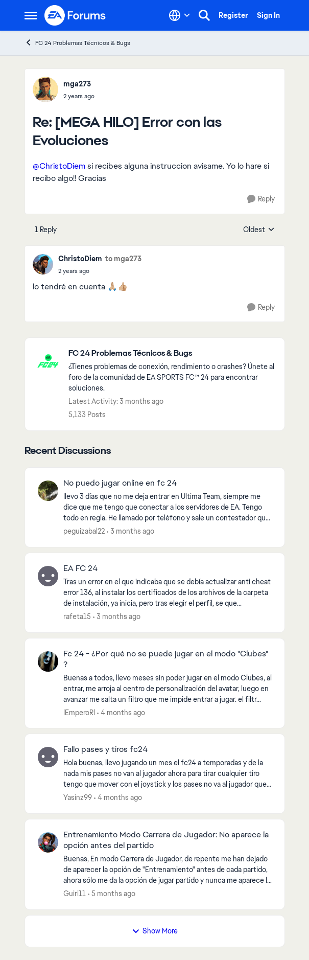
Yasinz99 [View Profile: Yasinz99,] (77, 797)
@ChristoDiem (59, 166)
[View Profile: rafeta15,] (48, 576)
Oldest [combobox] (259, 230)
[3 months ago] (130, 531)
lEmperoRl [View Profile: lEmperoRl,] (79, 712)
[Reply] (261, 199)
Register (233, 15)
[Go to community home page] (75, 15)
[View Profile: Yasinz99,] (48, 757)
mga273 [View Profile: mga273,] (77, 83)
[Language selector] (179, 15)
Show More (155, 930)
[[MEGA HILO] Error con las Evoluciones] (78, 96)
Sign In (268, 15)
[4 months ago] (121, 712)
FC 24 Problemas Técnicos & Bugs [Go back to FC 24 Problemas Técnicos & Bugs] (77, 42)
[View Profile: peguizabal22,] (48, 491)
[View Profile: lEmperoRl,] (48, 661)
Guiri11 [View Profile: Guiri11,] (74, 893)
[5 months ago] (111, 893)
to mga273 (123, 258)
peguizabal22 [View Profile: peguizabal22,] (84, 531)
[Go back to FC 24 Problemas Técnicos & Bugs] (171, 353)
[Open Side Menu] (30, 15)
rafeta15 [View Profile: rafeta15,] (77, 616)
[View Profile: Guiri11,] (48, 842)
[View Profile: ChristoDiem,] (43, 264)
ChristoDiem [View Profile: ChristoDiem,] (80, 258)
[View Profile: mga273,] (45, 89)
